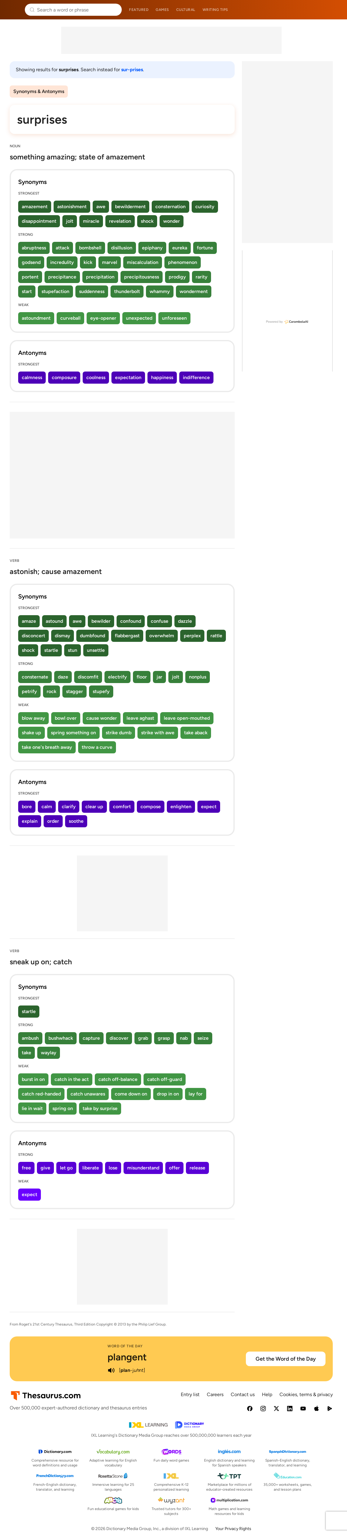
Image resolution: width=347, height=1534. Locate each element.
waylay (48, 1052)
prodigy (177, 277)
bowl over (66, 718)
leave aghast (140, 718)
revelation (120, 221)
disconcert (33, 636)
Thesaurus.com (14, 9)
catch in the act (72, 1079)
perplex (192, 636)
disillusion (121, 248)
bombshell (90, 248)
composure (64, 377)
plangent (127, 1357)
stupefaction (55, 291)
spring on (62, 1108)
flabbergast (127, 636)
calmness (32, 377)
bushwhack (60, 1038)
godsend (31, 262)
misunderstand (143, 1168)
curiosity (204, 206)
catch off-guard (164, 1079)
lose (113, 1168)
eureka (179, 248)
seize (203, 1038)
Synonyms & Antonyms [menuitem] (38, 91)
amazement (35, 206)
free (26, 1168)
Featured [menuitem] (138, 10)
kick (88, 262)
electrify (117, 677)
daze (63, 677)
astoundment (36, 318)
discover (119, 1038)
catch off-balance (117, 1079)
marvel (109, 262)
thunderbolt (127, 291)
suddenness (91, 291)
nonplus (197, 677)
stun (72, 650)
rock (51, 691)
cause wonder (101, 718)
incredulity (62, 262)
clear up (94, 806)
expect (208, 806)
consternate (35, 677)
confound (130, 621)
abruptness (34, 248)
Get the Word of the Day (286, 1359)
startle (51, 650)
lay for (196, 1094)
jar (159, 677)
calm (46, 806)
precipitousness (141, 277)
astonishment (72, 206)
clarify (69, 806)
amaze (29, 621)
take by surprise (100, 1108)
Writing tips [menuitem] (215, 10)
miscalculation (142, 262)
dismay (62, 636)
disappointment (39, 221)
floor (142, 677)
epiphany (152, 248)
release (197, 1168)
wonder (171, 221)
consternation (170, 206)
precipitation (100, 277)
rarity (201, 277)
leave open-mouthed (187, 718)
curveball (70, 318)
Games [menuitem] (162, 10)
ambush (30, 1038)
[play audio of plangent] (111, 1370)
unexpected (139, 318)
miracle (91, 221)
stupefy (101, 691)
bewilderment (130, 206)
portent (30, 277)
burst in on (33, 1079)
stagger (74, 691)
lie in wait (32, 1108)
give (45, 1168)
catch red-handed (41, 1094)
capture (91, 1038)
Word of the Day (125, 1346)
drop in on (168, 1094)
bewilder (101, 621)
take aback (195, 732)
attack (62, 248)
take (26, 1052)
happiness (162, 377)
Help (267, 1394)
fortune (205, 248)
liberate (90, 1168)
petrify (29, 691)
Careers (215, 1394)
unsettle (96, 650)
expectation (128, 377)
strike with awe (157, 732)
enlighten (180, 806)
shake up (31, 732)
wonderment (194, 291)
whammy (160, 291)
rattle (216, 636)
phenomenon (182, 262)
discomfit (88, 677)
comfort (122, 806)
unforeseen (174, 318)
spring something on (73, 732)
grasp (164, 1038)
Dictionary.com (333, 9)
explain (30, 821)
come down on (131, 1094)
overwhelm (161, 636)
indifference (196, 377)
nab (184, 1038)
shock (147, 221)
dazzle (185, 621)
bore (27, 806)
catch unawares (88, 1094)
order (53, 821)
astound (54, 621)
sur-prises (132, 69)
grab (143, 1038)
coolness (95, 377)
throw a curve (97, 747)
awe (100, 206)
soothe (76, 821)
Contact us (243, 1394)
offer (174, 1168)
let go (66, 1168)
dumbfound (92, 636)
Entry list (190, 1394)
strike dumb (118, 732)
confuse (159, 621)
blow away (33, 718)
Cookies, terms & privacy (306, 1394)
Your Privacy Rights (233, 1528)
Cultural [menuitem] (185, 10)
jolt (69, 221)
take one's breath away (47, 747)
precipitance (62, 277)
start (27, 291)
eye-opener (103, 318)
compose (150, 806)
